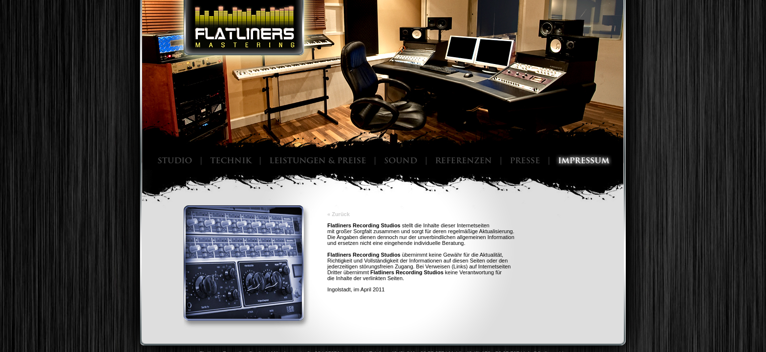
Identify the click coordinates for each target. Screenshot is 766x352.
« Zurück (338, 214)
